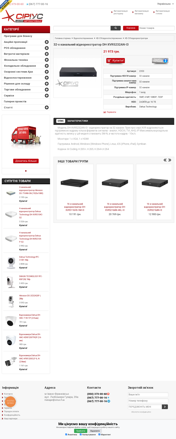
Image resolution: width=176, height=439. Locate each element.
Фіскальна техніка (16, 59)
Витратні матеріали (16, 53)
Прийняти (80, 431)
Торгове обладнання (17, 89)
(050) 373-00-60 (14, 4)
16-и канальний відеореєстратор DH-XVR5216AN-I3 (155, 207)
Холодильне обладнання (20, 65)
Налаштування (88, 435)
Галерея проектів (15, 101)
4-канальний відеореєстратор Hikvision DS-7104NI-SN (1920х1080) (31, 190)
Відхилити (95, 431)
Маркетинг (104, 435)
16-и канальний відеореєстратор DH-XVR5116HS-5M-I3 (75, 207)
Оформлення (10, 401)
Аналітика (71, 435)
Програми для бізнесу (18, 36)
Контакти (8, 394)
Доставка (8, 404)
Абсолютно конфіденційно (141, 412)
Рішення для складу (17, 83)
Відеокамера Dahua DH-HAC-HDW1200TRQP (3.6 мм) (30, 337)
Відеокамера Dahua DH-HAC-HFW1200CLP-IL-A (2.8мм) (30, 358)
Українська (163, 3)
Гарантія (8, 408)
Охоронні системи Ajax (18, 71)
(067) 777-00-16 (38, 4)
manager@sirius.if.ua (54, 400)
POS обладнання (14, 48)
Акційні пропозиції (15, 41)
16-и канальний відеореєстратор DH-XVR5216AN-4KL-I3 (115, 207)
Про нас (7, 397)
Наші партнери (10, 418)
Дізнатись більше (26, 160)
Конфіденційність (12, 415)
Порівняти (111, 112)
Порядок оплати (11, 411)
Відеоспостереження (17, 77)
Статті (8, 107)
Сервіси (9, 95)
